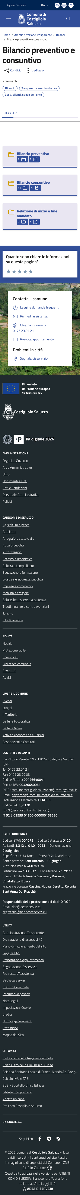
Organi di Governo (15, 460)
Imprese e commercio (18, 586)
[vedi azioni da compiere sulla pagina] (35, 70)
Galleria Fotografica (16, 721)
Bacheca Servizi (14, 980)
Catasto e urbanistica (17, 558)
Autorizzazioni (12, 552)
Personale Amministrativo (21, 494)
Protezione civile (14, 650)
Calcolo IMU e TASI (16, 1078)
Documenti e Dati (15, 481)
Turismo (8, 613)
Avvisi (7, 677)
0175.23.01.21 (18, 769)
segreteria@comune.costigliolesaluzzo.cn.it (42, 794)
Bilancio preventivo (33, 153)
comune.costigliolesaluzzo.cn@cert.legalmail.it (44, 789)
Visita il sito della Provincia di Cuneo (28, 1064)
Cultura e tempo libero (18, 565)
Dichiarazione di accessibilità (22, 939)
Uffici (6, 474)
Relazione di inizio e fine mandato (37, 213)
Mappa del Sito (13, 1034)
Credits (7, 1014)
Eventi (7, 700)
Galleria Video (12, 728)
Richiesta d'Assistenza (18, 973)
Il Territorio (10, 714)
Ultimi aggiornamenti (17, 1021)
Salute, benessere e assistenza (24, 599)
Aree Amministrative (17, 467)
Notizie (7, 643)
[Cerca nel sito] (68, 19)
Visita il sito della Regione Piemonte (28, 1058)
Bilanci (60, 35)
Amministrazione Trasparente (33, 35)
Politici (7, 501)
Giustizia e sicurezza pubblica (23, 579)
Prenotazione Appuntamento (23, 959)
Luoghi (7, 707)
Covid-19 (9, 670)
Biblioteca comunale (17, 663)
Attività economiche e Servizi (23, 734)
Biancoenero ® (42, 1178)
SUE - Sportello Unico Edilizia (23, 1085)
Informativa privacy (16, 993)
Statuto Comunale (16, 987)
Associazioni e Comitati (19, 741)
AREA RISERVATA (37, 1188)
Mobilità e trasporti (16, 592)
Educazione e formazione (20, 572)
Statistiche (10, 1027)
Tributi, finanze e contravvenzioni (26, 606)
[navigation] (8, 18)
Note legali (10, 1000)
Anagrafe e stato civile (18, 538)
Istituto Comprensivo (17, 1092)
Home (6, 35)
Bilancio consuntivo (33, 182)
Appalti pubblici (13, 545)
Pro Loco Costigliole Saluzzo (22, 1105)
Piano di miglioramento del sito (24, 946)
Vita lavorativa (13, 620)
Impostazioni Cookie (17, 1007)
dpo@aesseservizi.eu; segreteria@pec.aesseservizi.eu (25, 909)
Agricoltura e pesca (16, 524)
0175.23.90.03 (19, 774)
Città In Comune (34, 1167)
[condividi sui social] (13, 70)
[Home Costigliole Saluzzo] (38, 19)
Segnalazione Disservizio (20, 966)
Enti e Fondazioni (15, 487)
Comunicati (10, 657)
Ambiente (9, 531)
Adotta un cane (14, 1098)
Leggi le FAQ (11, 953)
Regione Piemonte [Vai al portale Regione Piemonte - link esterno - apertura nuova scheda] (16, 5)
